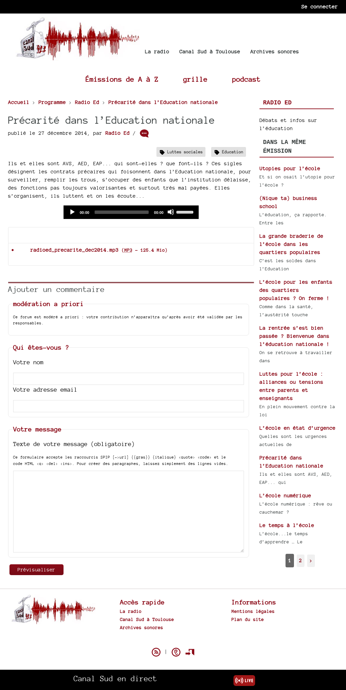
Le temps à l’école (287, 525)
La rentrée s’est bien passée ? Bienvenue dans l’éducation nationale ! (294, 336)
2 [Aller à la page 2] (300, 560)
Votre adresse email (45, 389)
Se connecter (319, 6)
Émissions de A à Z (121, 79)
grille (195, 79)
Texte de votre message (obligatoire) (74, 443)
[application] (131, 212)
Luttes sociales (185, 151)
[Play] (72, 212)
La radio (157, 51)
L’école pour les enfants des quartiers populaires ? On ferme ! (296, 290)
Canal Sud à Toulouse (209, 51)
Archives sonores (274, 51)
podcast (246, 79)
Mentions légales (253, 611)
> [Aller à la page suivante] (311, 560)
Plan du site (247, 619)
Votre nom (28, 362)
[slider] (122, 212)
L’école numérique (285, 495)
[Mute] (171, 212)
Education (232, 151)
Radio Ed (117, 133)
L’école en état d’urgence (298, 428)
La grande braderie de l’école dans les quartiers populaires (291, 244)
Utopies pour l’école (290, 168)
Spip (173, 640)
